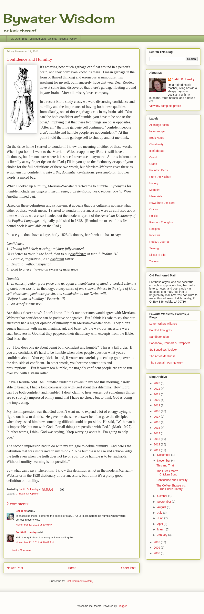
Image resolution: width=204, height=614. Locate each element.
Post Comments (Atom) (79, 581)
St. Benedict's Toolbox (163, 349)
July (160, 512)
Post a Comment (21, 550)
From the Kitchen (160, 176)
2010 (157, 542)
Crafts (153, 164)
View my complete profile (165, 105)
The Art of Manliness (162, 356)
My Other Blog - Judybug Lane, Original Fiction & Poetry (44, 38)
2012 (157, 444)
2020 (157, 400)
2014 (157, 433)
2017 (157, 416)
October (162, 496)
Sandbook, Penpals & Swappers (169, 343)
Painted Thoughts (160, 330)
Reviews (154, 235)
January (162, 535)
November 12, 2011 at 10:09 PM (35, 542)
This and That (165, 465)
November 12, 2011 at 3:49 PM (34, 524)
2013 (157, 439)
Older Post (128, 568)
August (162, 507)
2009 (157, 547)
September (164, 501)
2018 (157, 411)
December (164, 454)
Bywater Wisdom (59, 18)
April (160, 524)
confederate (156, 150)
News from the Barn (162, 202)
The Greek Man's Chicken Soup (167, 472)
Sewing (154, 248)
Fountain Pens (158, 170)
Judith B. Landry (26, 532)
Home (72, 568)
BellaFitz (21, 510)
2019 (157, 405)
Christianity (22, 493)
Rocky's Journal (159, 241)
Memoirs (154, 189)
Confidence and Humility (171, 480)
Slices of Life (157, 254)
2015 (157, 427)
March (161, 529)
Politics (153, 215)
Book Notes (156, 137)
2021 (157, 394)
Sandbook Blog (159, 336)
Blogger (122, 605)
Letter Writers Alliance (163, 323)
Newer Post (15, 568)
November (164, 460)
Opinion (34, 493)
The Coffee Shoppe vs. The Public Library (171, 487)
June (160, 518)
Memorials (156, 196)
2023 (157, 383)
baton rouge (157, 131)
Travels (154, 261)
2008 (157, 553)
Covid (153, 157)
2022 (157, 388)
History (153, 183)
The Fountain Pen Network (166, 362)
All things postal (159, 124)
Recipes (154, 228)
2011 (157, 450)
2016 (157, 422)
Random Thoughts (161, 222)
